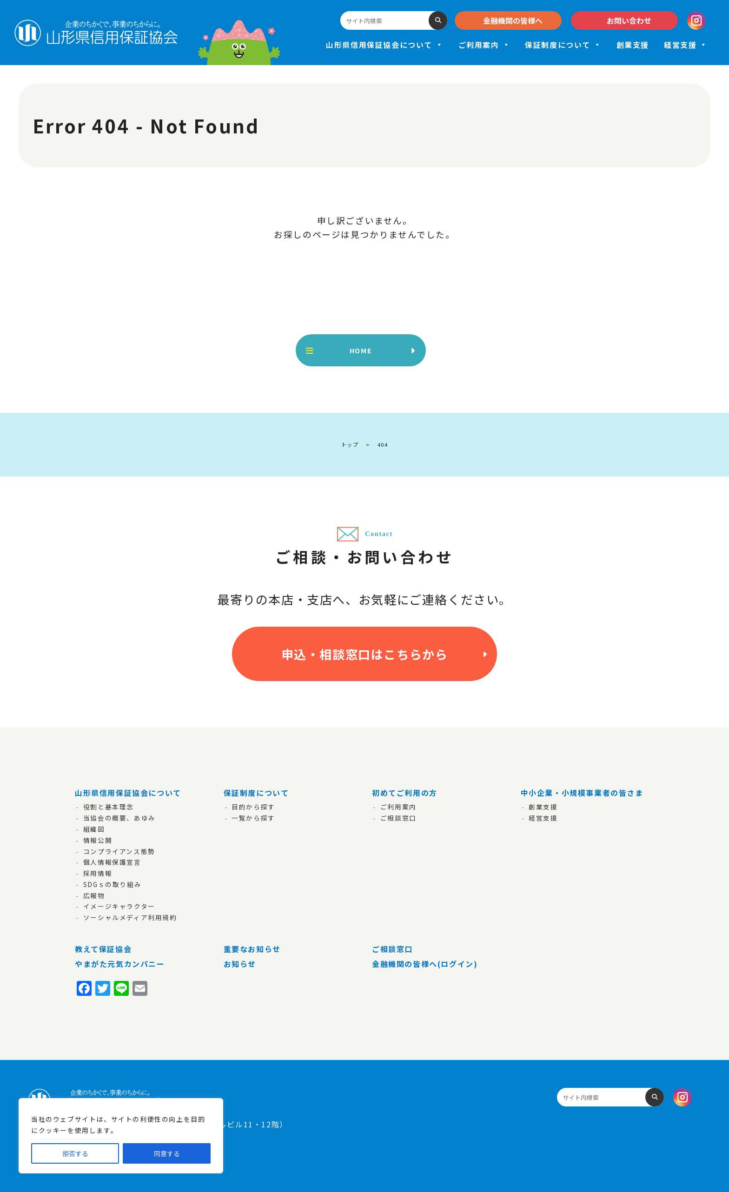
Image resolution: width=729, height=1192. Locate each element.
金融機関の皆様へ (513, 20)
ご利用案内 (484, 44)
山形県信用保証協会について (384, 44)
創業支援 (632, 44)
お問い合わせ (629, 20)
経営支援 (686, 44)
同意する (167, 1153)
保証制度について (563, 44)
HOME (361, 350)
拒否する (75, 1153)
